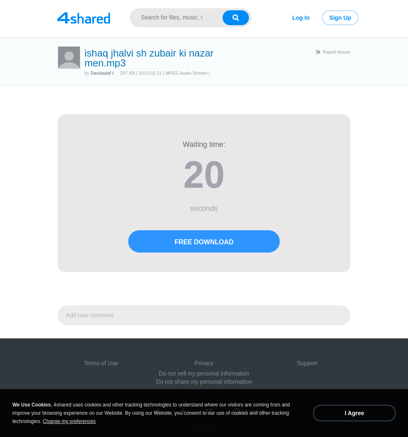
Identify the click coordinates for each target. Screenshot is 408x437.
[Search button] (236, 17)
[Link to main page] (83, 17)
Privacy (204, 363)
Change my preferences (69, 421)
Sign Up (340, 17)
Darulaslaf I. (103, 73)
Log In (301, 17)
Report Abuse (336, 52)
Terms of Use (101, 363)
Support (307, 363)
